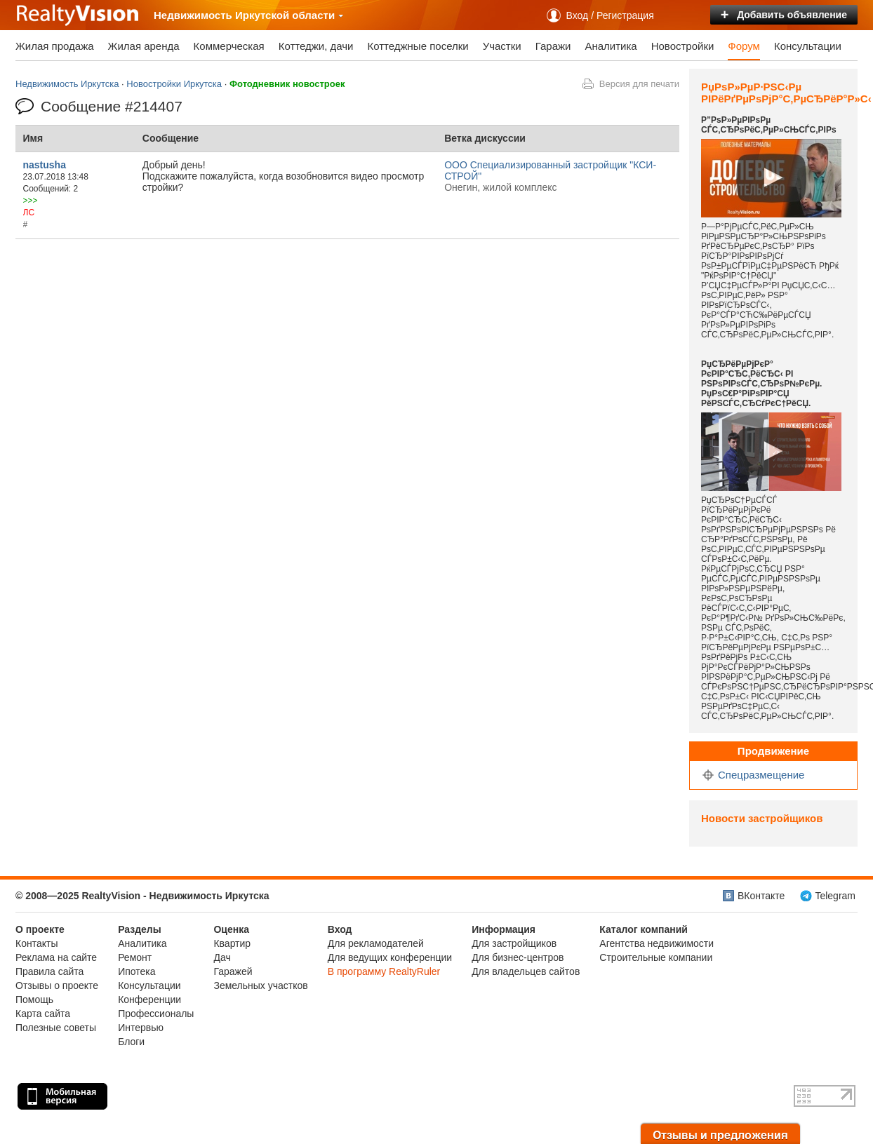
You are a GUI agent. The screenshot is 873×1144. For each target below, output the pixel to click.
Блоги (131, 1041)
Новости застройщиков (761, 818)
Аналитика (611, 46)
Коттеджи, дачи (316, 46)
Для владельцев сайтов (526, 971)
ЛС (29, 212)
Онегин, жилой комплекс (500, 187)
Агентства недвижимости (656, 943)
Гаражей (232, 971)
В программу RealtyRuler (384, 971)
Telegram (835, 895)
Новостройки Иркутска (174, 84)
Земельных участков (260, 985)
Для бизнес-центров (518, 957)
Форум (744, 46)
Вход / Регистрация (610, 15)
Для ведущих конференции (390, 957)
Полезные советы (55, 1027)
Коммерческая (229, 46)
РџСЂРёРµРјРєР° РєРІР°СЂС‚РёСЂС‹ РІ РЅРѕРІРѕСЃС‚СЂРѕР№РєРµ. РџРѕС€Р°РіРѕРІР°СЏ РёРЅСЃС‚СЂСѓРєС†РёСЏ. (761, 383)
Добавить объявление (784, 15)
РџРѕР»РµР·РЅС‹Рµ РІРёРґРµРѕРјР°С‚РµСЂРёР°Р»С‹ (786, 93)
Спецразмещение (761, 775)
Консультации (807, 46)
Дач (221, 957)
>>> (30, 201)
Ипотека (136, 971)
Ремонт (135, 957)
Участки (502, 46)
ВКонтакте (761, 895)
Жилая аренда (144, 46)
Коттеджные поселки (417, 46)
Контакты (36, 943)
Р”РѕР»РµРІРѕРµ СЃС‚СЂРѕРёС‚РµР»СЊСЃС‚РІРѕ (769, 125)
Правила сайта (49, 971)
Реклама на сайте (56, 957)
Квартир (232, 943)
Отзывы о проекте (56, 985)
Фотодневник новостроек (287, 84)
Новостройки (682, 46)
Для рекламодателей (376, 943)
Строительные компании (655, 957)
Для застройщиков (514, 943)
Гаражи (553, 46)
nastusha (44, 164)
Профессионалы (156, 1013)
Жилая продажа (54, 46)
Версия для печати (639, 84)
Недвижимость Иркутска (67, 84)
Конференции (149, 999)
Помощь (34, 999)
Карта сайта (42, 1013)
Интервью (141, 1027)
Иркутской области (289, 15)
